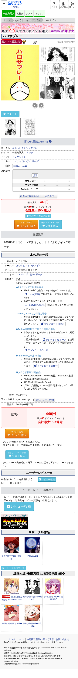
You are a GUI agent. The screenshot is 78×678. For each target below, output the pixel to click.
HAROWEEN (32, 556)
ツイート (10, 113)
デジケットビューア (54, 339)
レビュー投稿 (47, 479)
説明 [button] (35, 175)
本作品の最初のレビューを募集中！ (38, 196)
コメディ (16, 161)
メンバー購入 (26, 224)
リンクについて (17, 639)
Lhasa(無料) (32, 294)
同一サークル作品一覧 (13, 568)
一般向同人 (8, 13)
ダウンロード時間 (45, 399)
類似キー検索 (20, 166)
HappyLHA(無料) (35, 305)
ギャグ (35, 161)
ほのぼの (26, 161)
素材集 (20, 13)
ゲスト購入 (50, 224)
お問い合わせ (63, 639)
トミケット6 (18, 157)
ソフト (29, 13)
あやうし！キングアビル (24, 148)
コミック (39, 13)
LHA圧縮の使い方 (38, 141)
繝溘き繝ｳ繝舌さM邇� (12, 623)
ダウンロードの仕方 (52, 324)
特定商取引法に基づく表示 (40, 639)
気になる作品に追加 (38, 216)
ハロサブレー (12, 36)
